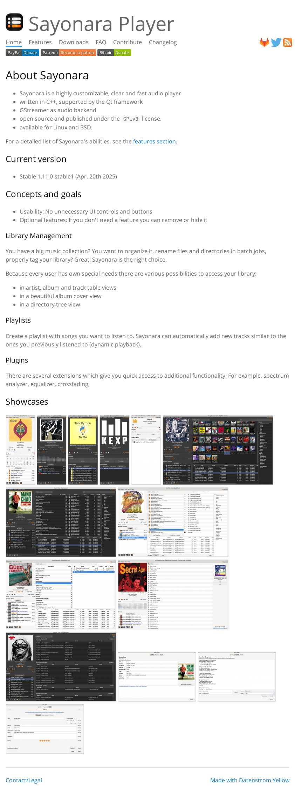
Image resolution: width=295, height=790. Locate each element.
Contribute (127, 42)
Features (40, 42)
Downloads (74, 42)
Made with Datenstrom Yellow (249, 780)
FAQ (101, 42)
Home (14, 42)
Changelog (163, 42)
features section (154, 141)
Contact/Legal (24, 780)
